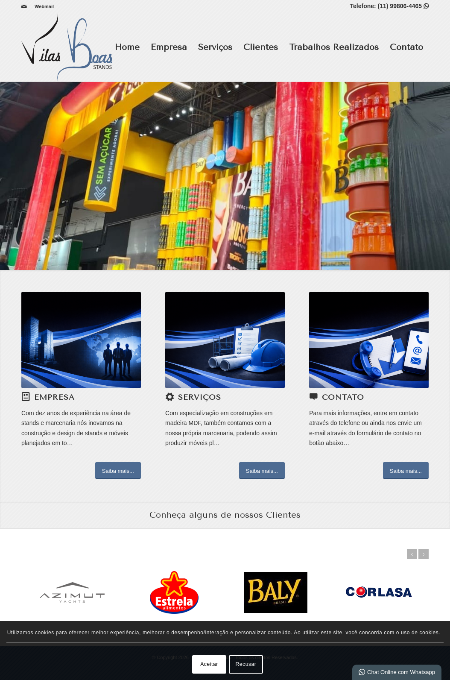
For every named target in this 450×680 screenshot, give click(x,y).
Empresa (169, 47)
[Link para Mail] (24, 6)
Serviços (215, 47)
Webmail (44, 6)
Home (127, 47)
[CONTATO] (369, 340)
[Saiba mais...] (118, 470)
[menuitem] (42, 6)
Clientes (260, 47)
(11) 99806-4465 (403, 6)
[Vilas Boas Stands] (66, 47)
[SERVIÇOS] (225, 340)
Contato (406, 47)
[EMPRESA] (81, 340)
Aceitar (209, 664)
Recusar (246, 664)
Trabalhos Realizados (334, 47)
